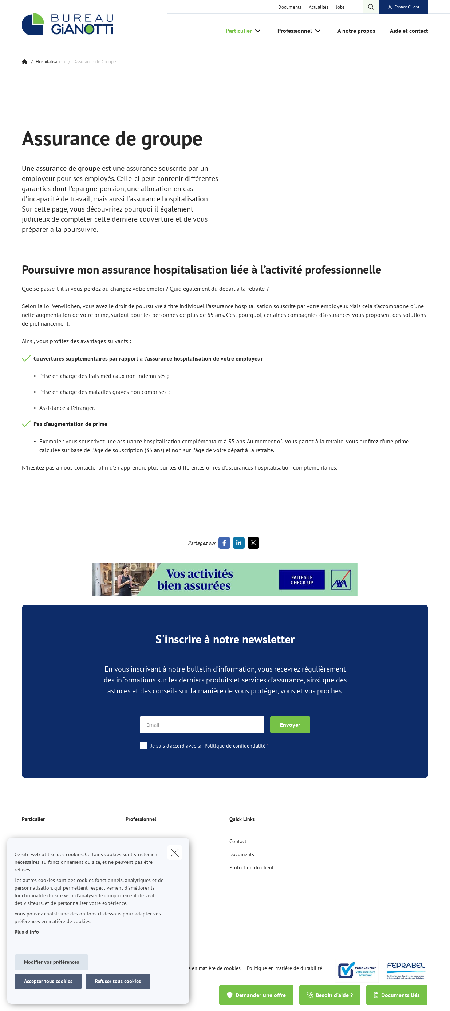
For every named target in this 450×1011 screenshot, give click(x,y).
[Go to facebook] (225, 543)
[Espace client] (404, 7)
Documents (289, 7)
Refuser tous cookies (118, 981)
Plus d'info (27, 932)
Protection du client (251, 867)
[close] (174, 852)
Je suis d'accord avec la (212, 745)
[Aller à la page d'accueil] (94, 23)
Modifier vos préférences (51, 962)
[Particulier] (236, 30)
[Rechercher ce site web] (371, 7)
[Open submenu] (258, 30)
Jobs (340, 7)
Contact (237, 841)
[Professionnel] (292, 30)
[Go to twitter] (255, 543)
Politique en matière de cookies (205, 968)
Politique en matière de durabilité (284, 968)
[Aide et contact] (405, 30)
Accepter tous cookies (48, 981)
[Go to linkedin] (240, 543)
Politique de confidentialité (235, 745)
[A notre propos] (356, 30)
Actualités (318, 7)
